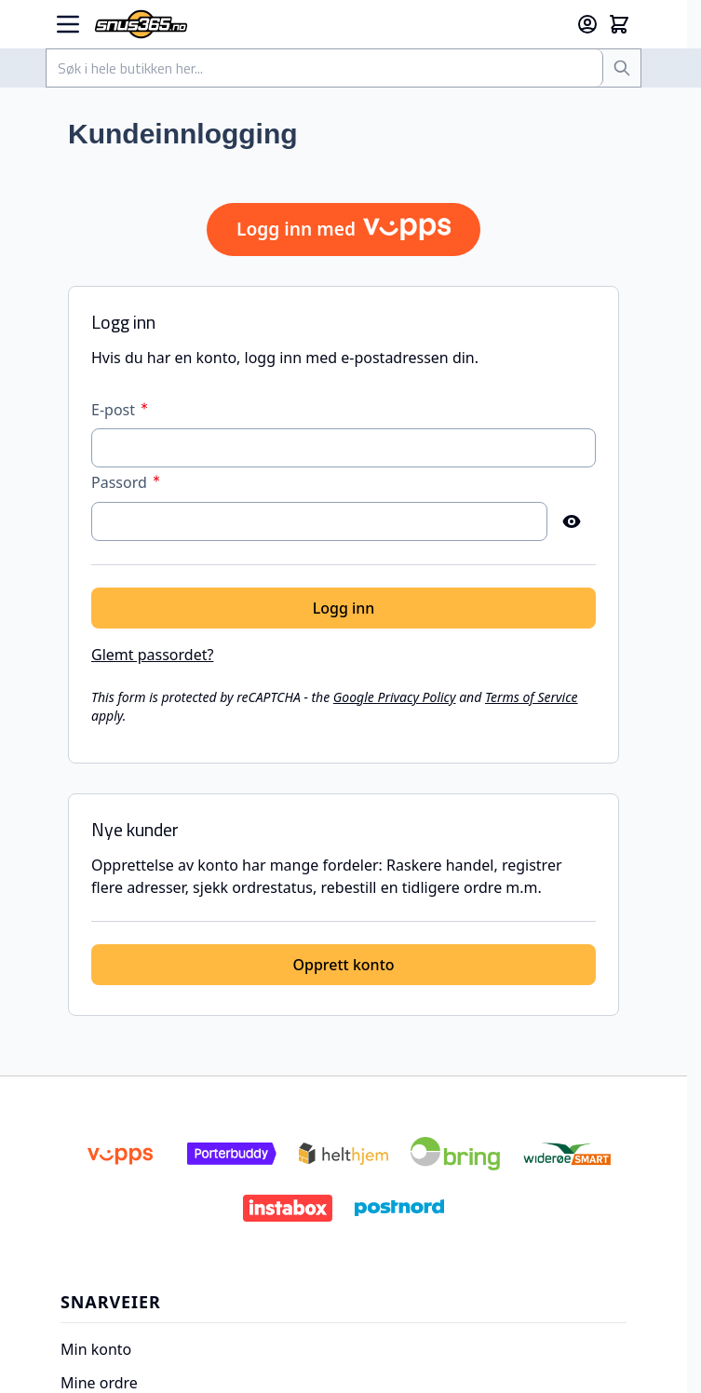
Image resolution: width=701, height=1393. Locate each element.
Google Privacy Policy (394, 697)
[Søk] (621, 68)
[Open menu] (68, 24)
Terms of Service (531, 697)
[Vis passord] (571, 521)
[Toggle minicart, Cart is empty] (619, 24)
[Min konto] (587, 24)
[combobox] (325, 68)
